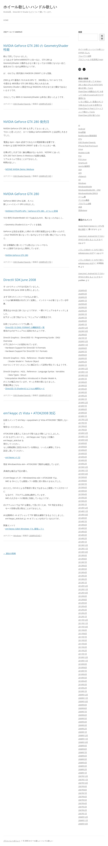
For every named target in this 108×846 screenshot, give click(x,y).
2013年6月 (82, 565)
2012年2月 (82, 613)
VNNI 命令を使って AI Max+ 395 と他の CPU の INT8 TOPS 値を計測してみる (90, 84)
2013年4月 (82, 572)
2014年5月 (82, 528)
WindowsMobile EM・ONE (89, 190)
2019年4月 (82, 389)
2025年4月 (82, 304)
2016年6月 (82, 450)
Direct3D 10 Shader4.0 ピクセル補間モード (25, 388)
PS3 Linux (82, 159)
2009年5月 (82, 718)
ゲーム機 (82, 196)
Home (5, 20)
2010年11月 (83, 660)
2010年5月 (82, 677)
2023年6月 (82, 334)
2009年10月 (83, 701)
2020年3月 (82, 358)
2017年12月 (83, 419)
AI (79, 125)
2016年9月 (82, 443)
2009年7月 (82, 711)
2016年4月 (82, 457)
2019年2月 (82, 395)
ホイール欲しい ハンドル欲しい (30, 6)
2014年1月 (82, 542)
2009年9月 (82, 705)
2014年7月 (82, 521)
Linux (80, 149)
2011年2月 (82, 650)
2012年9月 (82, 596)
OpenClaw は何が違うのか (89, 115)
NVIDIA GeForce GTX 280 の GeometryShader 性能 (35, 47)
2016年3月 (82, 460)
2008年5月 (82, 759)
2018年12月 (83, 402)
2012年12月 (83, 586)
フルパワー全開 (84, 56)
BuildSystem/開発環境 (87, 135)
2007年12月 (83, 776)
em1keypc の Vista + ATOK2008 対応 (29, 413)
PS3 (79, 156)
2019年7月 (82, 378)
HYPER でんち (84, 52)
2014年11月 (83, 511)
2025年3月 (82, 307)
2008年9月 (82, 745)
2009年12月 (83, 694)
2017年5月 (82, 429)
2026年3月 (82, 294)
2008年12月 (83, 735)
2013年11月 (83, 548)
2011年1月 (82, 654)
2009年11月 (83, 698)
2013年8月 (82, 559)
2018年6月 (82, 409)
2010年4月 (82, 681)
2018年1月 (82, 416)
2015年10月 (83, 474)
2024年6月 (82, 321)
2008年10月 (83, 742)
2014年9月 (82, 518)
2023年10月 (83, 331)
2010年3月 (82, 684)
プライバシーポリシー (11, 841)
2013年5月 (82, 569)
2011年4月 (82, 643)
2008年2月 (82, 769)
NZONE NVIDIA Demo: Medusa (19, 169)
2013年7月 (82, 562)
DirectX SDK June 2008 (19, 280)
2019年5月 (82, 385)
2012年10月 (83, 593)
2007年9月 (82, 786)
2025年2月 (82, 311)
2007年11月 (83, 779)
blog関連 (82, 132)
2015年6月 (82, 487)
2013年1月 (82, 582)
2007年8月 (82, 790)
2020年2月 (82, 362)
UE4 (80, 169)
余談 (80, 207)
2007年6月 (82, 796)
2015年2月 (82, 501)
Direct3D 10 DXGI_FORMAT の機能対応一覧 (25, 327)
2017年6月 (82, 426)
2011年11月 (83, 623)
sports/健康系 (84, 166)
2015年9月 (82, 477)
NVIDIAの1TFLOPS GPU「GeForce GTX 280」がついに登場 (31, 211)
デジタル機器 (83, 200)
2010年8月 (82, 667)
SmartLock (82, 163)
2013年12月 (83, 545)
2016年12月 (83, 433)
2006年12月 (83, 817)
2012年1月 (82, 616)
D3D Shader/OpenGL (22, 104)
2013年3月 (82, 576)
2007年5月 (82, 800)
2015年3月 (82, 497)
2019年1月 (82, 399)
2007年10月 (83, 783)
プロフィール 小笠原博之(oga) (90, 59)
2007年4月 (82, 803)
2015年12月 (83, 467)
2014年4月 (82, 531)
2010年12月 (83, 657)
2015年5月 (82, 491)
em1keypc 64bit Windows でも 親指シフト (24, 528)
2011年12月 (83, 620)
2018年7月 (82, 406)
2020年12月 (83, 341)
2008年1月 (82, 773)
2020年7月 (82, 351)
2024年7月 (82, 317)
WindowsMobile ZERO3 (88, 193)
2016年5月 (82, 453)
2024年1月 (82, 324)
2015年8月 (82, 480)
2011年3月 (82, 647)
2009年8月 (82, 708)
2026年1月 (82, 300)
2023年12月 (83, 328)
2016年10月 (83, 440)
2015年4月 (82, 494)
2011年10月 (83, 626)
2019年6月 (82, 382)
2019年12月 (83, 368)
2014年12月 (83, 508)
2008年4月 (82, 762)
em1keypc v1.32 (12, 457)
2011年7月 (82, 637)
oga (79, 243)
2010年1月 (82, 691)
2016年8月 (82, 446)
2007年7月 (82, 793)
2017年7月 (82, 423)
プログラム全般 (84, 203)
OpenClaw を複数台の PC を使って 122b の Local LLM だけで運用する (91, 95)
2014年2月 (82, 538)
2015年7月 (82, 484)
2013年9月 (82, 555)
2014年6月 (82, 525)
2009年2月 (82, 728)
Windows (17, 535)
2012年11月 (83, 589)
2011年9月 (82, 630)
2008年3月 (82, 766)
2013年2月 (82, 579)
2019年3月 (82, 392)
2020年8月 (82, 348)
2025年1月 (82, 314)
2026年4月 (82, 290)
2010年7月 (82, 671)
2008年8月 (82, 749)
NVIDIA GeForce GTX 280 (21, 194)
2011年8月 (82, 633)
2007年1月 (82, 813)
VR (79, 179)
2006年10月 (83, 824)
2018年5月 (82, 412)
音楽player (82, 210)
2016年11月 (83, 436)
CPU (80, 139)
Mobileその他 (84, 152)
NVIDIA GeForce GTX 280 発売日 (26, 121)
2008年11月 (83, 739)
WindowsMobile (85, 186)
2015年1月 (82, 504)
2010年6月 (82, 674)
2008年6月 (82, 756)
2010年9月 (82, 664)
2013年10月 (83, 552)
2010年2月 (82, 688)
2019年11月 (83, 372)
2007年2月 (82, 810)
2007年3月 (82, 807)
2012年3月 (82, 609)
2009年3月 (82, 725)
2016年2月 (82, 463)
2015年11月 (83, 470)
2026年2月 (82, 297)
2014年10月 (83, 514)
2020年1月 (82, 365)
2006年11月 (83, 820)
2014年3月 (82, 535)
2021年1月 (82, 338)
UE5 (80, 173)
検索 (80, 32)
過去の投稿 (9, 553)
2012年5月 (82, 603)
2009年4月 (82, 722)
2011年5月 (82, 640)
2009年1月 (82, 732)
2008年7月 (82, 752)
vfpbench (82, 176)
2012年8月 (82, 599)
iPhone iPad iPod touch (88, 146)
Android (81, 129)
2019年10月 (83, 375)
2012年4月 (82, 606)
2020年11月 (83, 345)
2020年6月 (82, 355)
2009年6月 (82, 715)
